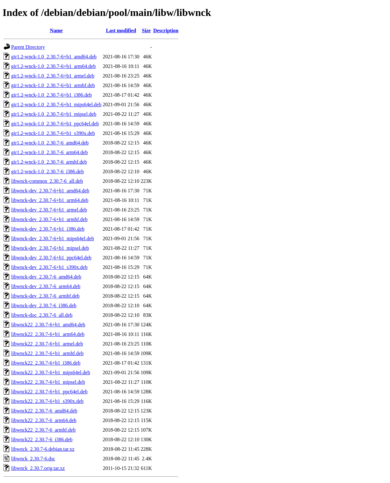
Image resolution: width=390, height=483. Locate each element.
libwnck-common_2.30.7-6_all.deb (47, 181)
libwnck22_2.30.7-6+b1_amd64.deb (48, 324)
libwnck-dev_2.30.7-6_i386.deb (43, 305)
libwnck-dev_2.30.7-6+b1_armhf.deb (49, 219)
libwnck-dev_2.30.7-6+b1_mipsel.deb (50, 248)
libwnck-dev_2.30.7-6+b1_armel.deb (49, 209)
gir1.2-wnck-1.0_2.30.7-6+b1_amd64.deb (54, 56)
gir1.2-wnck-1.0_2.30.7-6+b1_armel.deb (52, 75)
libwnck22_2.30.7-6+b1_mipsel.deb (48, 382)
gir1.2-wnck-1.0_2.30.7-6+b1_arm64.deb (53, 66)
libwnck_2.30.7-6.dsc (33, 458)
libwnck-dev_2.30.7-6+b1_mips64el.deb (52, 238)
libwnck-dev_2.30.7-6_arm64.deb (45, 286)
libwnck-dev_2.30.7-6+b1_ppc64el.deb (51, 257)
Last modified (121, 30)
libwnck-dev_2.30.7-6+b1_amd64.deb (50, 190)
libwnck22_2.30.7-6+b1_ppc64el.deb (49, 391)
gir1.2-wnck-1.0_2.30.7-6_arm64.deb (49, 152)
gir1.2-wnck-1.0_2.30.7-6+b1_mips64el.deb (56, 104)
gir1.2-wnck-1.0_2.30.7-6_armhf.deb (49, 162)
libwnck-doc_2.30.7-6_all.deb (41, 315)
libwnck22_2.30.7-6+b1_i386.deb (45, 363)
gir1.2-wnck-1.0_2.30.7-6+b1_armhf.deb (53, 85)
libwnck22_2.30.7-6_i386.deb (41, 439)
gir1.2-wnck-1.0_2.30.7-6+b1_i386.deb (51, 95)
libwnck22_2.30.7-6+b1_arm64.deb (47, 334)
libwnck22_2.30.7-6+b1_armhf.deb (47, 353)
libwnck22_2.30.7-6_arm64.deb (43, 420)
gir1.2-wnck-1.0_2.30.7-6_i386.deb (47, 171)
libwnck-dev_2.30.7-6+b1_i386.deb (47, 229)
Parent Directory (28, 47)
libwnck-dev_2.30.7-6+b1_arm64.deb (49, 200)
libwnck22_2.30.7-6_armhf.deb (43, 430)
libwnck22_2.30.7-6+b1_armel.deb (47, 343)
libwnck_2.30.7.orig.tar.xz (38, 468)
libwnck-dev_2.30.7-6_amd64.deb (46, 276)
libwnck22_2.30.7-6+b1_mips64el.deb (50, 372)
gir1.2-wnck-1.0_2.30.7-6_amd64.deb (50, 142)
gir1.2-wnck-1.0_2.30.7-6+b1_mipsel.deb (53, 114)
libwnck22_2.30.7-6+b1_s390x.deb (47, 401)
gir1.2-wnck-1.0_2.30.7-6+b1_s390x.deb (53, 133)
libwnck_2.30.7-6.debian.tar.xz (43, 449)
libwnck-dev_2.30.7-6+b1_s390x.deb (49, 267)
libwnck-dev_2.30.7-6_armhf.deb (45, 296)
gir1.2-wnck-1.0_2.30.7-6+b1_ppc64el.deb (55, 123)
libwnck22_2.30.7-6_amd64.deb (44, 410)
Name (56, 30)
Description (165, 30)
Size (146, 30)
